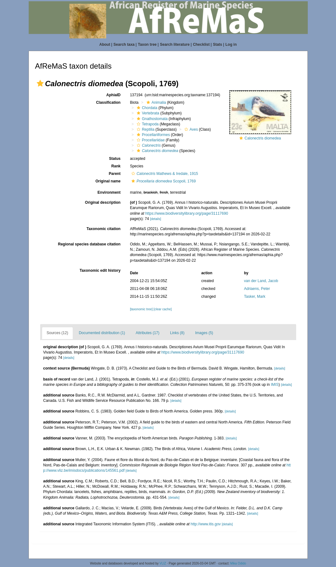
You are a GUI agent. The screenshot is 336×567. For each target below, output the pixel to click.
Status (114, 158)
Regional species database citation (89, 244)
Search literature (175, 44)
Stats (217, 44)
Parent (114, 173)
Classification (108, 102)
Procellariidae (150, 140)
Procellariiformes (152, 135)
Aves (190, 129)
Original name (107, 181)
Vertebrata (147, 113)
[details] (155, 219)
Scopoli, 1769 (163, 181)
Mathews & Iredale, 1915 (164, 173)
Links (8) (177, 333)
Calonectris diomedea (262, 138)
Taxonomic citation (103, 229)
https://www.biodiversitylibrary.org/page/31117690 (186, 213)
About (104, 44)
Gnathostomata (151, 119)
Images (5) (204, 333)
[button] (40, 83)
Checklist (201, 44)
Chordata (146, 108)
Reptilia (144, 129)
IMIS (275, 384)
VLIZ (162, 563)
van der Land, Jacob (261, 281)
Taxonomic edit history (100, 270)
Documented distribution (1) (102, 333)
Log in (231, 44)
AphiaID (113, 95)
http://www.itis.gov (206, 524)
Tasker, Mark (254, 296)
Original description (102, 202)
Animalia (155, 102)
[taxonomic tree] (141, 309)
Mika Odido (238, 563)
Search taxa (124, 44)
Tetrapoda (146, 124)
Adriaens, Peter (257, 288)
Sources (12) (57, 333)
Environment (109, 192)
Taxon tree (147, 44)
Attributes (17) (147, 333)
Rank (115, 166)
